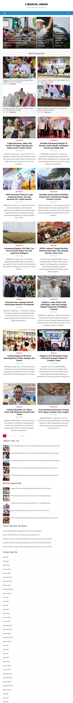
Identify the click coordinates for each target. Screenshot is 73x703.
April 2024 (6, 657)
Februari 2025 (7, 617)
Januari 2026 (7, 573)
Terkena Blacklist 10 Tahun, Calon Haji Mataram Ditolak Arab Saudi (19, 412)
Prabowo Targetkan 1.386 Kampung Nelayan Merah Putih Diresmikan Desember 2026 (27, 543)
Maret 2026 (6, 565)
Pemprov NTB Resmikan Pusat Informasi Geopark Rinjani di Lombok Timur (54, 358)
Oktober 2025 (7, 585)
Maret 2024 (6, 661)
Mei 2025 (5, 605)
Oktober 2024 (7, 633)
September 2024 (8, 637)
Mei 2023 (5, 702)
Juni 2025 (6, 601)
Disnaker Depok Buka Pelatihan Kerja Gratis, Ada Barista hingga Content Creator (53, 196)
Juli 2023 (5, 694)
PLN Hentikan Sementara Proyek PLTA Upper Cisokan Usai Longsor (53, 411)
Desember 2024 (7, 625)
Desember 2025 (7, 577)
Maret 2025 (6, 613)
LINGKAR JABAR (36, 4)
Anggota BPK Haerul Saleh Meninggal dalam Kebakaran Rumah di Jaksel (18, 81)
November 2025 (7, 581)
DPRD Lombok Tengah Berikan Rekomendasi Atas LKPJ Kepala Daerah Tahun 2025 (53, 250)
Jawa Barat (19, 140)
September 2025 (8, 589)
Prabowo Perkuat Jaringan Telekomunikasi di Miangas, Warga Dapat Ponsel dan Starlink (27, 547)
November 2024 (7, 629)
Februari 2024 (7, 665)
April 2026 (6, 561)
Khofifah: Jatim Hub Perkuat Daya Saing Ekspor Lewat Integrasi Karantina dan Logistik (27, 539)
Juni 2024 (6, 649)
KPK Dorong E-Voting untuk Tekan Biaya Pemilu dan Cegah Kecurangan (31, 496)
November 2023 (7, 677)
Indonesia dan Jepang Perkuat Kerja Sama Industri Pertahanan (19, 303)
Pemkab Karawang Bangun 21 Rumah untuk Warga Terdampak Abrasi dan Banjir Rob (54, 145)
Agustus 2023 (7, 690)
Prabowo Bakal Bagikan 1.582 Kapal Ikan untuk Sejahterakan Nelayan (22, 531)
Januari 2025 (7, 621)
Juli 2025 (5, 597)
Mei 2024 (5, 653)
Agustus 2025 (7, 593)
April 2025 (6, 609)
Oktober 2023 (7, 682)
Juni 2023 (6, 698)
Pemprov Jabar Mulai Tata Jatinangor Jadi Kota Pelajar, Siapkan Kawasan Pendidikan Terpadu (53, 305)
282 (22, 436)
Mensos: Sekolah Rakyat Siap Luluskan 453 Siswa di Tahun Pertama (52, 109)
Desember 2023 (7, 673)
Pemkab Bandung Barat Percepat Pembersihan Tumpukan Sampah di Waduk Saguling (35, 460)
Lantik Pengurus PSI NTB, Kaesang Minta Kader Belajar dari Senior (19, 358)
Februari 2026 (7, 569)
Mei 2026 (5, 557)
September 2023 (8, 685)
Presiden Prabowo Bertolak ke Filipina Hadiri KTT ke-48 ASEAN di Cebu (18, 109)
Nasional (13, 84)
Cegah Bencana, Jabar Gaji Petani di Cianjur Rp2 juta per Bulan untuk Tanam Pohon (19, 145)
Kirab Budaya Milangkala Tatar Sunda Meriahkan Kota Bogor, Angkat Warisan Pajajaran (35, 453)
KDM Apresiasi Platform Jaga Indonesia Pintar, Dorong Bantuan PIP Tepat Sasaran (19, 196)
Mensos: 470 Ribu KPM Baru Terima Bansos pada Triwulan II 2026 (21, 535)
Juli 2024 (5, 645)
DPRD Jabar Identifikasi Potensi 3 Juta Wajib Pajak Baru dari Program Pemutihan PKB (35, 446)
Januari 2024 (7, 669)
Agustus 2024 (7, 641)
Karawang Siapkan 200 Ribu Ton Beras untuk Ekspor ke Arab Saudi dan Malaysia (19, 250)
